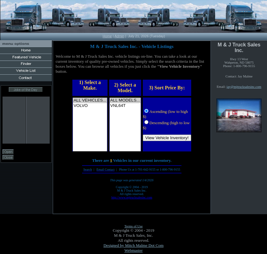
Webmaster (133, 250)
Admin (119, 36)
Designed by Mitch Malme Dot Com (133, 245)
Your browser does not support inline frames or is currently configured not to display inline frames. (26, 124)
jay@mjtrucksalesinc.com (243, 86)
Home (107, 36)
